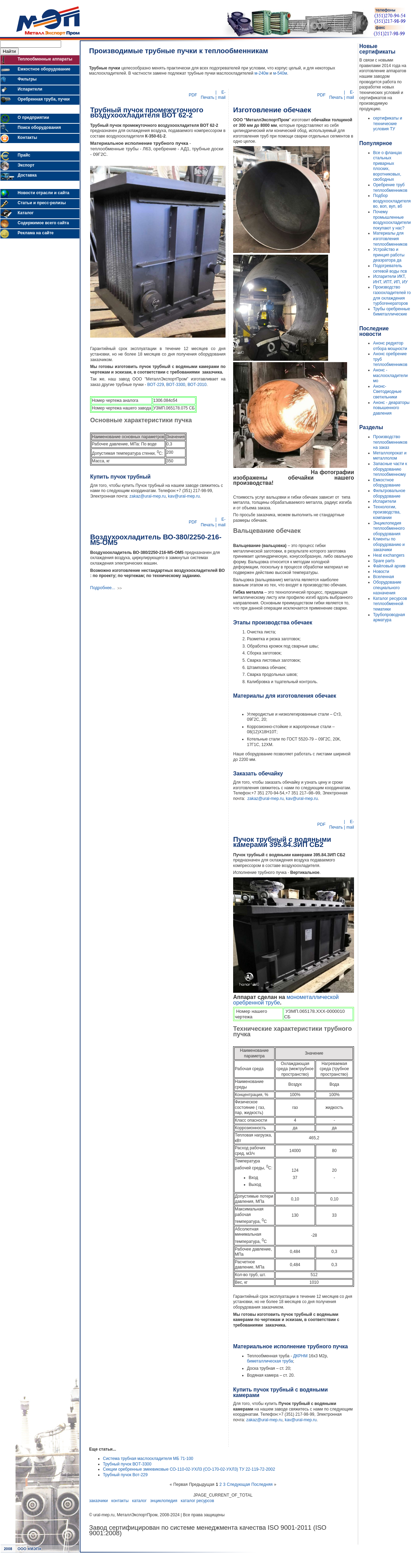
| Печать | (208, 95)
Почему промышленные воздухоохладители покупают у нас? (392, 219)
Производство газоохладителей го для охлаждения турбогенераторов (392, 295)
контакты (119, 1500)
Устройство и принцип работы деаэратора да (388, 255)
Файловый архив (389, 566)
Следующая (238, 1484)
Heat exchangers (388, 555)
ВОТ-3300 (175, 384)
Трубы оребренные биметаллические (391, 312)
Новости (381, 571)
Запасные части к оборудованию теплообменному (390, 469)
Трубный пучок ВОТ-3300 (127, 1464)
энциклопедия (164, 1500)
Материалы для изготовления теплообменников (390, 238)
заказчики (98, 1500)
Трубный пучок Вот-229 (125, 1474)
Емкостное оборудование (386, 483)
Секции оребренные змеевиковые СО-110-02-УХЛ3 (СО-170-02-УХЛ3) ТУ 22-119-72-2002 (189, 1469)
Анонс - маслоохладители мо (390, 375)
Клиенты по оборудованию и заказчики (388, 544)
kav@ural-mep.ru (184, 496)
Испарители (384, 501)
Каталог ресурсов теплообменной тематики (390, 604)
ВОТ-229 (155, 384)
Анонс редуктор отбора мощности (390, 346)
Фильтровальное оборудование (389, 493)
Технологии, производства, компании (386, 512)
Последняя (262, 1484)
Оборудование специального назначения (387, 587)
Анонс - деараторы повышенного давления (391, 408)
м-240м (262, 73)
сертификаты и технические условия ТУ (387, 123)
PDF (193, 95)
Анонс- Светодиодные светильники (387, 391)
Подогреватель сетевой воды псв (390, 268)
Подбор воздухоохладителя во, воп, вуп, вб (392, 201)
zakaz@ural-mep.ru (148, 496)
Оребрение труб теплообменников (390, 187)
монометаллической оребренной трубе (286, 1000)
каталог (139, 1500)
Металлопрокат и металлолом (390, 456)
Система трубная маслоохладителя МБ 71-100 (148, 1458)
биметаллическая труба (270, 1361)
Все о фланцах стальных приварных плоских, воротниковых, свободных (387, 166)
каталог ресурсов (197, 1500)
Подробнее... (102, 587)
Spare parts (383, 560)
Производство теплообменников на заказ (390, 442)
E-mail (222, 95)
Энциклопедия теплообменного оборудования (388, 528)
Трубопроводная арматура (389, 617)
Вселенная (383, 576)
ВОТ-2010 (197, 384)
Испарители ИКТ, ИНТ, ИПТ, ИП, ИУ (390, 279)
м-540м (280, 73)
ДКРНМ (300, 1356)
